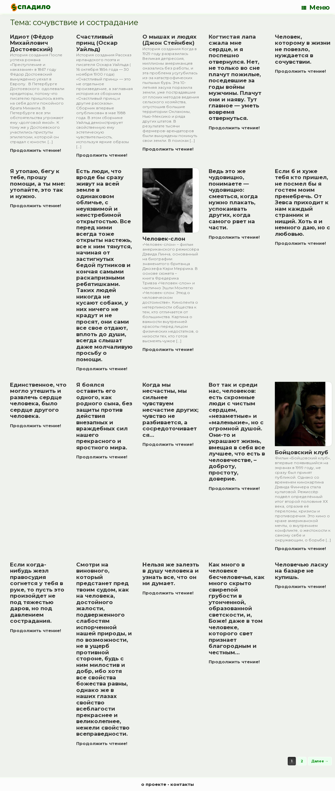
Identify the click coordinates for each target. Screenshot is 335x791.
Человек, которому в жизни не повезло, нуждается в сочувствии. (302, 49)
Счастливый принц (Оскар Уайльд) (97, 42)
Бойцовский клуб (301, 452)
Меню (316, 7)
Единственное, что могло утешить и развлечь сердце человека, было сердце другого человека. (38, 400)
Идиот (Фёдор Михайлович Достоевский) (32, 42)
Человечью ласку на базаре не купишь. (301, 570)
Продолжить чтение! (37, 150)
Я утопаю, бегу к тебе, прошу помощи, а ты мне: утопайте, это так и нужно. (37, 183)
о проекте (153, 784)
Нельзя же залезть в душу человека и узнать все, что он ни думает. (170, 574)
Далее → (320, 761)
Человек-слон (163, 238)
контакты (182, 784)
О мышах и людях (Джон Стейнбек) (169, 39)
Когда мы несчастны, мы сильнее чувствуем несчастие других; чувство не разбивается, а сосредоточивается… (170, 410)
